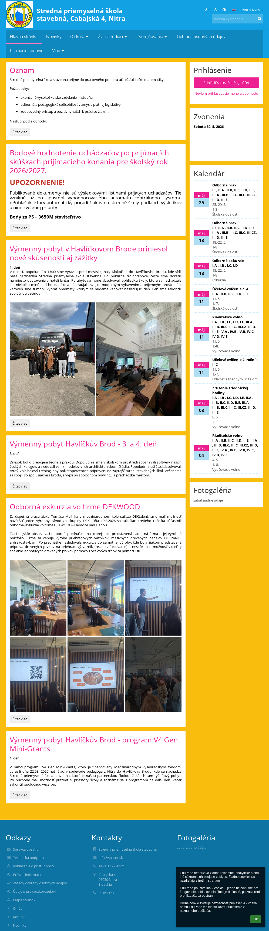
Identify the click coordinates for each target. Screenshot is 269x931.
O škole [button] (79, 36)
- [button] (216, 9)
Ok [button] (256, 919)
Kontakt (19, 916)
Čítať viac (19, 131)
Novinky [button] (54, 36)
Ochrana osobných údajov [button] (201, 36)
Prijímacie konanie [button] (26, 50)
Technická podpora (28, 857)
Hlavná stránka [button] (24, 36)
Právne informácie (27, 874)
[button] (234, 10)
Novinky (19, 925)
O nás (17, 908)
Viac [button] (58, 50)
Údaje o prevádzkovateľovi (34, 891)
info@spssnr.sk (111, 857)
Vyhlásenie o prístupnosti (33, 866)
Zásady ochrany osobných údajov (40, 883)
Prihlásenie (252, 10)
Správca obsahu (26, 849)
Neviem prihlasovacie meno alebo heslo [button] (226, 93)
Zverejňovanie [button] (152, 36)
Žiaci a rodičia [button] (113, 36)
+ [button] (207, 9)
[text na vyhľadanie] (237, 19)
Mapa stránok (24, 900)
